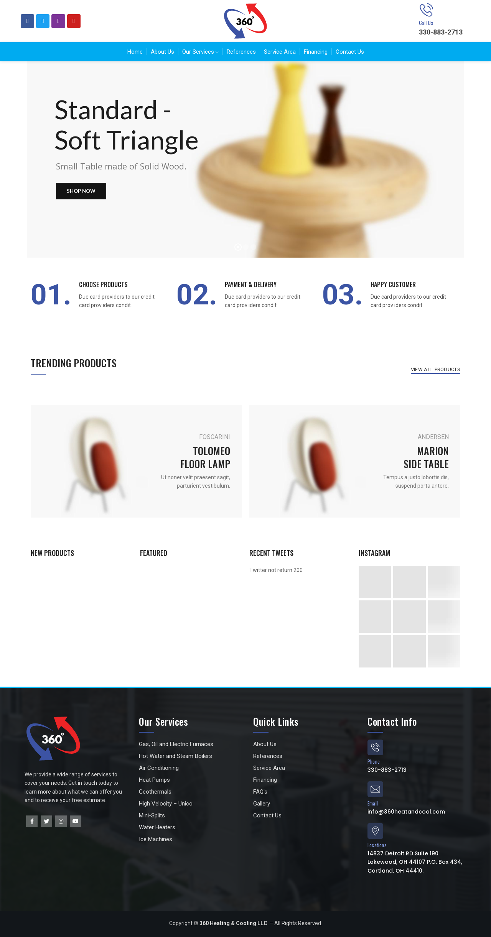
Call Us (426, 22)
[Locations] (375, 831)
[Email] (375, 789)
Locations (377, 845)
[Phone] (375, 747)
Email (372, 803)
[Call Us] (426, 10)
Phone (373, 761)
